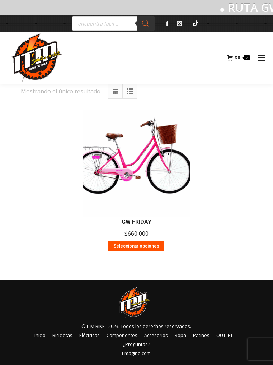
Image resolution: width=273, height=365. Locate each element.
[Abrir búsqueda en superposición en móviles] (113, 23)
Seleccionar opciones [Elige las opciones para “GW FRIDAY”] (136, 246)
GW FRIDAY (136, 221)
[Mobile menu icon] (261, 58)
